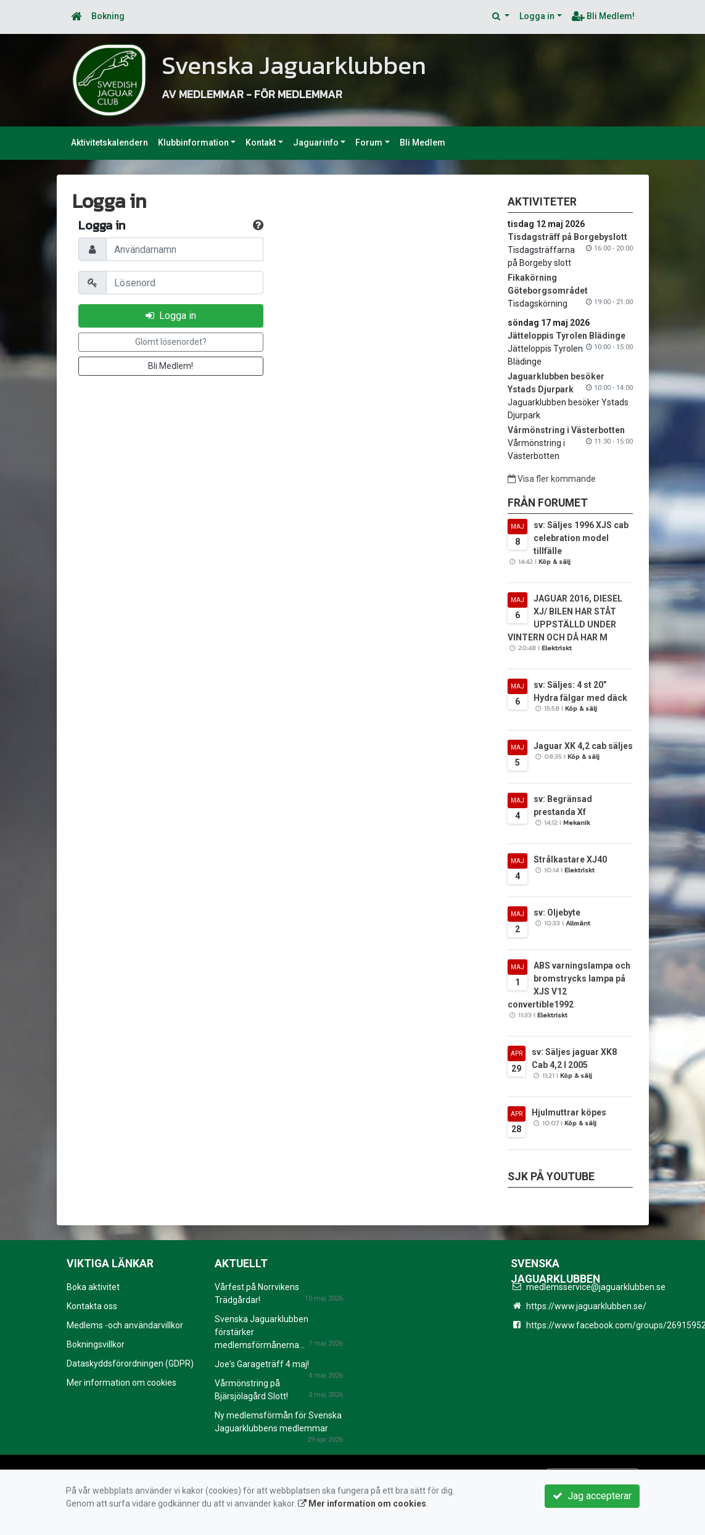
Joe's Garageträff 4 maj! (262, 1364)
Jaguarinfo (316, 142)
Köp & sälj (554, 561)
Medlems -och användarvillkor (125, 1325)
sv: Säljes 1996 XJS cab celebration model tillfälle (581, 538)
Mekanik (576, 822)
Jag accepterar (592, 1496)
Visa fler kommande (552, 479)
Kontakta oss (92, 1306)
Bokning (108, 16)
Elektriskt (557, 648)
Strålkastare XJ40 (570, 859)
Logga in (537, 16)
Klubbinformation (193, 142)
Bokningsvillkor (96, 1344)
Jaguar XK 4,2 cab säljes (583, 746)
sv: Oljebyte (557, 912)
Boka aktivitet (93, 1287)
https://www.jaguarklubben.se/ (586, 1306)
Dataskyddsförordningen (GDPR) (130, 1363)
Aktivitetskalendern (109, 142)
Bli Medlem (422, 142)
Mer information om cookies (121, 1383)
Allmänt (578, 923)
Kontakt (260, 142)
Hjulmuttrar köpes (569, 1112)
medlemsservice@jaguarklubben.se (596, 1287)
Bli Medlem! (603, 16)
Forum (368, 142)
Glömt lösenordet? (171, 342)
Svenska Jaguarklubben (311, 64)
